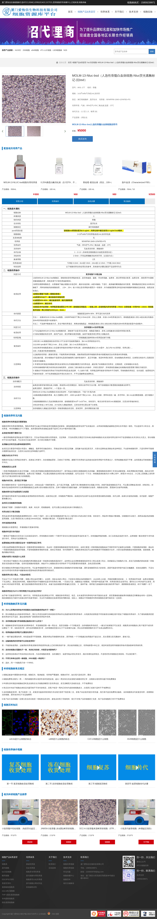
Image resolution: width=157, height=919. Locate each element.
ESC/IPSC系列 (8, 879)
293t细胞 (26, 50)
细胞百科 (66, 879)
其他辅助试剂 (31, 887)
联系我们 (52, 864)
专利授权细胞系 (8, 899)
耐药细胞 (5, 876)
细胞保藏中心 (68, 876)
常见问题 (66, 872)
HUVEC (18, 50)
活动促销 (52, 868)
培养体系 (105, 11)
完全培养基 (30, 868)
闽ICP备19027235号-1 (29, 914)
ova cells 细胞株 (8, 891)
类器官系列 (6, 883)
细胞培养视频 (68, 864)
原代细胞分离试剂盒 (34, 883)
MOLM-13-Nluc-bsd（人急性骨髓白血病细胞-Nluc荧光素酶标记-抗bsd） (126, 62)
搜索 (152, 51)
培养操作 (55, 201)
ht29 (65, 50)
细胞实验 (148, 11)
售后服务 (127, 201)
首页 (70, 11)
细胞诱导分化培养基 (34, 879)
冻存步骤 (91, 201)
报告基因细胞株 (8, 902)
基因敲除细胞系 (8, 887)
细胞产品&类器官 (86, 11)
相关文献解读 (68, 883)
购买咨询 (82, 139)
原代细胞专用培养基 (34, 876)
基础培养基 (30, 864)
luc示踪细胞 (92, 62)
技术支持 (133, 11)
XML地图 (55, 914)
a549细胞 (35, 50)
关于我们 (119, 11)
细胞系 (4, 864)
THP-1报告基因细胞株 (11, 895)
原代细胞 (5, 868)
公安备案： (44, 914)
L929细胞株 (57, 50)
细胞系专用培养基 (33, 872)
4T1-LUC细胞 (45, 50)
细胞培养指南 (68, 868)
